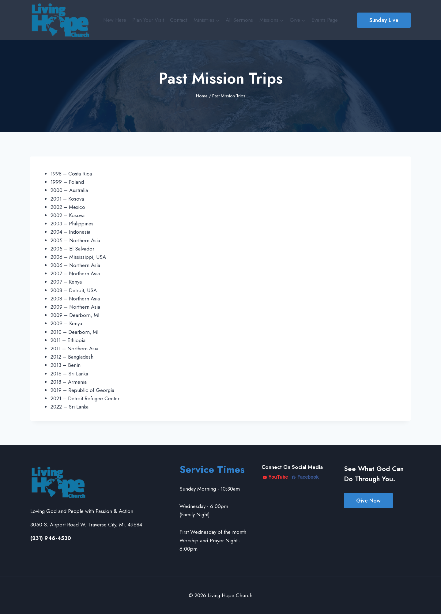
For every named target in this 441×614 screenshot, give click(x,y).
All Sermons (239, 20)
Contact (178, 20)
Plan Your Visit (148, 20)
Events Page (324, 20)
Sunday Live (383, 20)
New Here (114, 20)
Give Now (368, 501)
